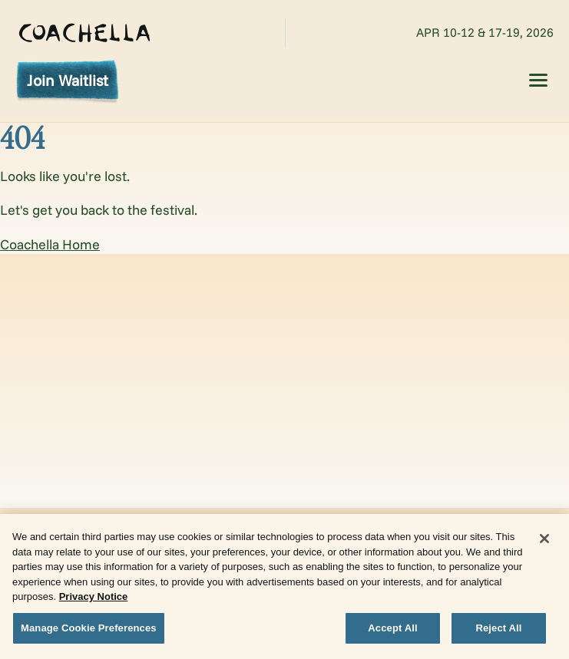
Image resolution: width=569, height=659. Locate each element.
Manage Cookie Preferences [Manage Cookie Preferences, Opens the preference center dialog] (89, 631)
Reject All (498, 631)
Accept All (392, 631)
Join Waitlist (67, 80)
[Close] (544, 542)
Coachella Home (50, 244)
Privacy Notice (93, 599)
